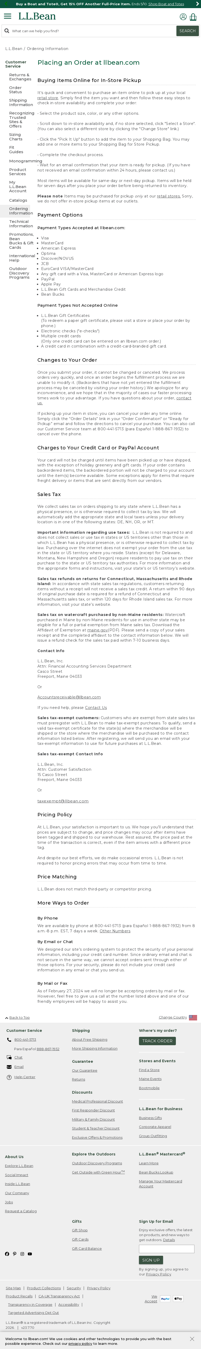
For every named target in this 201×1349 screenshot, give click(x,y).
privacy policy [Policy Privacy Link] (80, 1344)
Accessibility (68, 1304)
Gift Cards (80, 1239)
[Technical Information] (15, 224)
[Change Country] (178, 1018)
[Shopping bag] (194, 17)
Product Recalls (19, 1296)
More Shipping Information (95, 1048)
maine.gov (97, 630)
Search (188, 31)
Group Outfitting (153, 1136)
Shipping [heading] (81, 1030)
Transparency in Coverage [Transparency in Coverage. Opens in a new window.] (30, 1304)
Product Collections (44, 1288)
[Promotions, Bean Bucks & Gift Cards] (15, 241)
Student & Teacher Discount (96, 1128)
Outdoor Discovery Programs (97, 1163)
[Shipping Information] (15, 102)
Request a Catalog (21, 1211)
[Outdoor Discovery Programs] (15, 273)
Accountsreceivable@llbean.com (69, 697)
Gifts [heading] (77, 1221)
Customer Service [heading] (24, 1030)
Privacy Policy (158, 1274)
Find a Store (149, 1070)
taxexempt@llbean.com (63, 801)
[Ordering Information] (15, 211)
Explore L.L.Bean (19, 1166)
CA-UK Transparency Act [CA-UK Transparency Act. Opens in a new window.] (59, 1296)
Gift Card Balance (87, 1248)
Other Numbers (115, 931)
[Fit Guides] (15, 150)
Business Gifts (150, 1118)
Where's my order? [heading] (158, 1030)
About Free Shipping (89, 1039)
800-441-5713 (21, 1040)
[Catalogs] (15, 200)
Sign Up (151, 1260)
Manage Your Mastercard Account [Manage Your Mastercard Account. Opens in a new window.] (160, 1183)
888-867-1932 (48, 1049)
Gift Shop (80, 1230)
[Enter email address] (166, 1249)
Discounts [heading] (82, 1092)
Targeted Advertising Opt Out (33, 1313)
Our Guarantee (84, 1070)
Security (74, 1288)
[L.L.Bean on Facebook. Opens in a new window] (7, 1253)
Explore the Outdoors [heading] (93, 1154)
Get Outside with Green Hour (98, 1172)
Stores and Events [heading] (157, 1061)
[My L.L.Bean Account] (15, 186)
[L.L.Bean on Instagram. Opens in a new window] (22, 1253)
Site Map (13, 1288)
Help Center (21, 1077)
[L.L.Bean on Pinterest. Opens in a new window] (15, 1253)
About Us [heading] (14, 1156)
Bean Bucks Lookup (156, 1172)
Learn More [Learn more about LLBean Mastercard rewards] (149, 1163)
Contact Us (96, 707)
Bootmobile (149, 1088)
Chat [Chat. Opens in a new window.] (15, 1057)
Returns (78, 1079)
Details (169, 1240)
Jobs (9, 1202)
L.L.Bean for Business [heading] (160, 1108)
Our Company (17, 1193)
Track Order (157, 1040)
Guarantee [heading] (82, 1061)
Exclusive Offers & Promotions (97, 1137)
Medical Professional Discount (97, 1101)
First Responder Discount (93, 1110)
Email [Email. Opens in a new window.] (15, 1067)
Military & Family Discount (93, 1119)
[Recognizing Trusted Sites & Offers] (15, 120)
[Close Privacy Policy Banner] (192, 1339)
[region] (100, 4)
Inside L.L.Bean (17, 1184)
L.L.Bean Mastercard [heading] (162, 1154)
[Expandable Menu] (7, 17)
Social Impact (16, 1175)
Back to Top (17, 1017)
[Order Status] (15, 90)
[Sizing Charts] (15, 137)
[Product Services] (15, 172)
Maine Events (150, 1079)
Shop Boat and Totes (166, 4)
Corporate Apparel (155, 1127)
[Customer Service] (15, 64)
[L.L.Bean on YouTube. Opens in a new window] (30, 1253)
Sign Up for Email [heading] (156, 1221)
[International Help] (15, 258)
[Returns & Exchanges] (15, 77)
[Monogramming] (15, 161)
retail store (47, 98)
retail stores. (169, 196)
